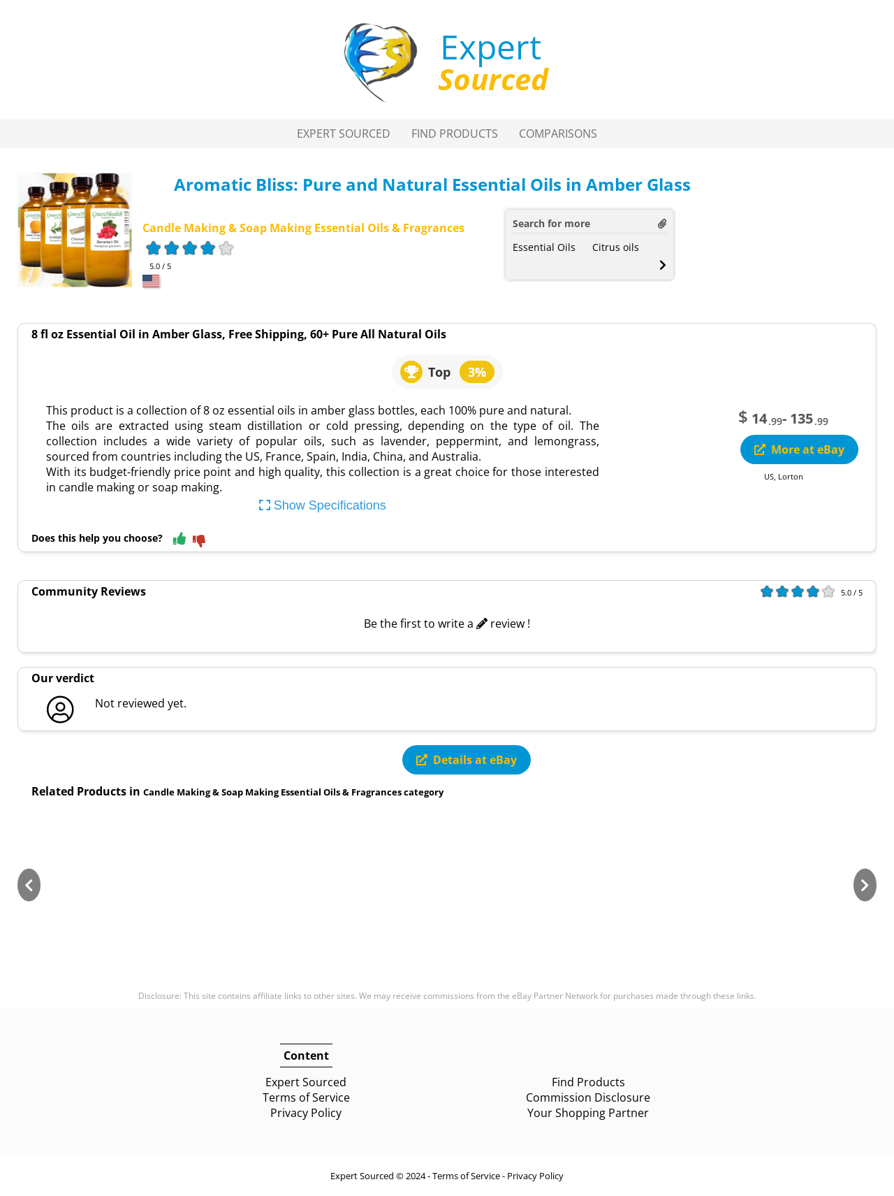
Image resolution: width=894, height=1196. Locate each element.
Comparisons (558, 133)
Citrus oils (615, 247)
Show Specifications (322, 505)
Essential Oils (544, 247)
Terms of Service (306, 1097)
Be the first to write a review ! (447, 623)
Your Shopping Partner (588, 1113)
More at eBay (799, 449)
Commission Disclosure (588, 1097)
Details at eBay (466, 760)
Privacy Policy (306, 1113)
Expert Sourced (343, 133)
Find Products (454, 133)
